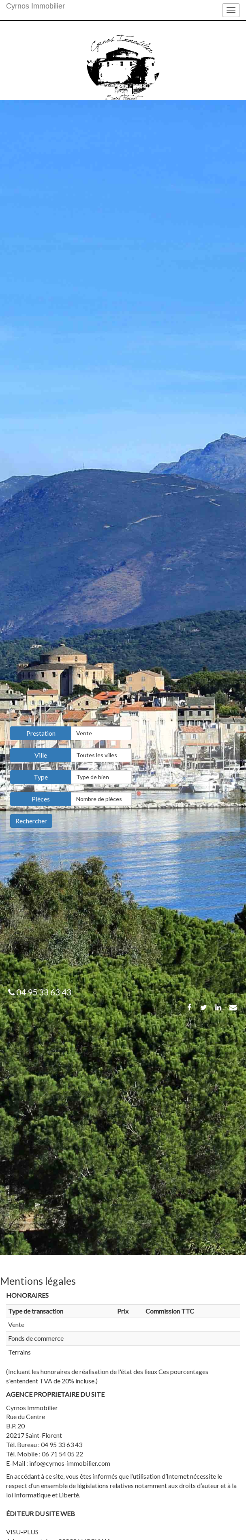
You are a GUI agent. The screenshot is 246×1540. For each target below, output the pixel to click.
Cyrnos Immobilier (35, 6)
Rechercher (31, 821)
